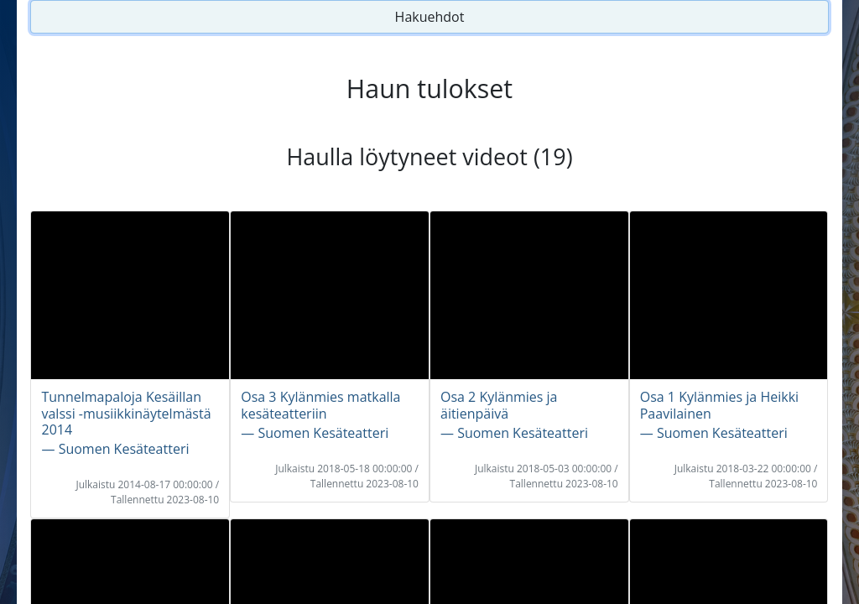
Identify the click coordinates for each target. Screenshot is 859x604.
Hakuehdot (430, 17)
